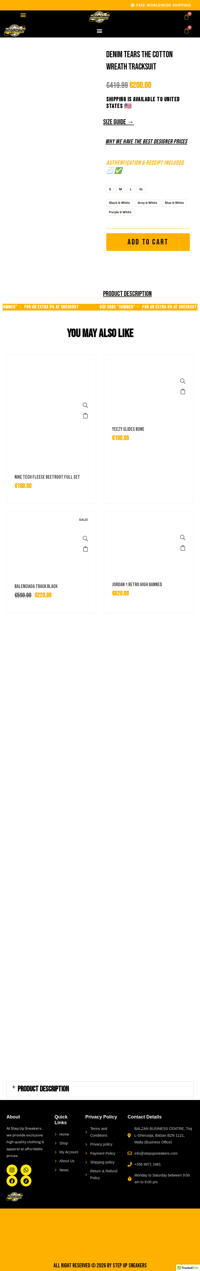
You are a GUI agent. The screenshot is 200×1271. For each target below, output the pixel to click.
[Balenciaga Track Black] (85, 539)
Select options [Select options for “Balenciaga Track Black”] (85, 549)
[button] (23, 14)
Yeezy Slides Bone (128, 429)
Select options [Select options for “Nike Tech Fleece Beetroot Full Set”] (85, 416)
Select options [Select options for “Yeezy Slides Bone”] (183, 392)
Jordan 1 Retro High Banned (137, 585)
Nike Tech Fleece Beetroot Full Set (47, 478)
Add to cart (148, 242)
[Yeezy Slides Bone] (183, 381)
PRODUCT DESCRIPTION (43, 1089)
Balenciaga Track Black (36, 587)
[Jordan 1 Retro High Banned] (183, 538)
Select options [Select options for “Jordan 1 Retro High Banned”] (183, 548)
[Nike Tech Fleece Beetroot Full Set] (85, 405)
